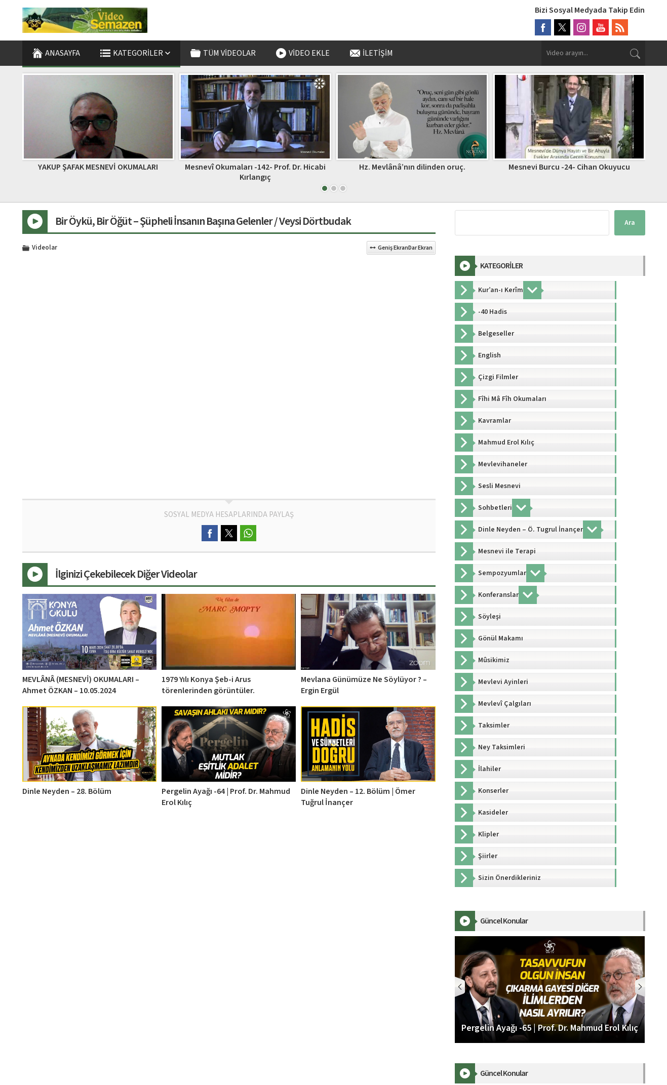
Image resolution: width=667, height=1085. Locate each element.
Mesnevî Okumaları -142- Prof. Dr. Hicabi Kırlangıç (255, 172)
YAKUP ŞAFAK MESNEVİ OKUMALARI (98, 167)
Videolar (44, 248)
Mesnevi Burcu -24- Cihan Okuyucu (569, 167)
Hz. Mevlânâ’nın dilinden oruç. (412, 167)
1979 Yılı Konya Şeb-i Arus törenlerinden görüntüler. (208, 685)
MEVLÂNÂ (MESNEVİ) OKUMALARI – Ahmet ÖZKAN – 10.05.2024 (80, 685)
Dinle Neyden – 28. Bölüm (66, 791)
